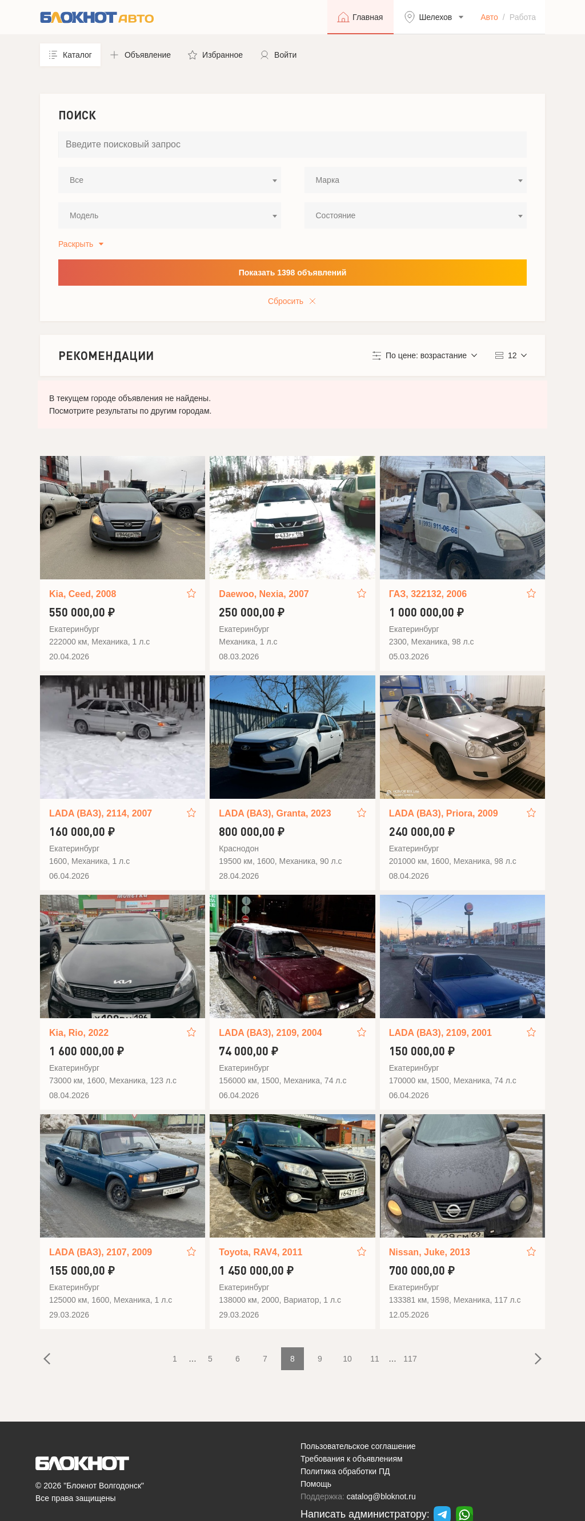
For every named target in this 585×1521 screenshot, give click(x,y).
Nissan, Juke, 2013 (429, 1252)
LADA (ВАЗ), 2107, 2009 (100, 1252)
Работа (523, 17)
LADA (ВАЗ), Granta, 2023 (275, 813)
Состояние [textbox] (336, 215)
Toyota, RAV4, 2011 (260, 1252)
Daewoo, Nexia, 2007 (263, 594)
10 (347, 1358)
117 (409, 1358)
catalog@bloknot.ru (381, 1496)
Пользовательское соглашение (358, 1446)
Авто (489, 17)
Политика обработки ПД (345, 1471)
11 (374, 1358)
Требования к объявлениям (351, 1458)
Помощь (315, 1483)
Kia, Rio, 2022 (79, 1033)
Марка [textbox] (328, 180)
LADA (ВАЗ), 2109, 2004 (270, 1033)
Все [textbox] (76, 180)
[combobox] (169, 180)
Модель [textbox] (84, 215)
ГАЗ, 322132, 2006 (428, 594)
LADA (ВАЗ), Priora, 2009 (443, 813)
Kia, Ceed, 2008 (82, 594)
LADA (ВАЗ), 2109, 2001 (440, 1033)
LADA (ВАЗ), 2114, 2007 (100, 813)
